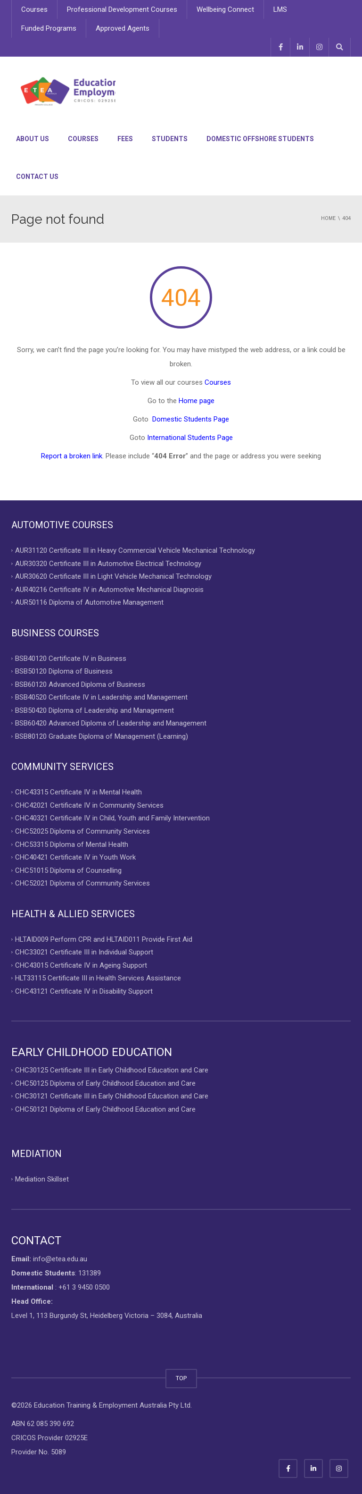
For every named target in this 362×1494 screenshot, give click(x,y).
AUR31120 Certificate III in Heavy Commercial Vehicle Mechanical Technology (135, 550)
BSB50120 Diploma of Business (64, 671)
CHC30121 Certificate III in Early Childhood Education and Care (111, 1096)
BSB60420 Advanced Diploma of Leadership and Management (110, 723)
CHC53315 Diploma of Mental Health (71, 844)
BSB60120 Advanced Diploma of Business (80, 684)
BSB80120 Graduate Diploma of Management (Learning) (101, 736)
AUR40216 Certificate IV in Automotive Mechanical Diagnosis (109, 589)
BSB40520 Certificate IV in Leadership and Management (101, 697)
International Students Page (190, 437)
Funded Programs (48, 28)
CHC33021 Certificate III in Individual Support (84, 952)
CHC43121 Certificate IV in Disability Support (84, 991)
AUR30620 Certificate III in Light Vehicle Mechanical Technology (113, 576)
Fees (125, 139)
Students (170, 139)
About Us (32, 139)
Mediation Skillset (42, 1179)
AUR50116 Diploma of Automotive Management (89, 602)
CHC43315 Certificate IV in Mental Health (78, 792)
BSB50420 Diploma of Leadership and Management (94, 710)
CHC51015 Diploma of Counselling (68, 870)
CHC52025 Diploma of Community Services (82, 831)
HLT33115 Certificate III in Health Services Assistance (98, 978)
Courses (34, 9)
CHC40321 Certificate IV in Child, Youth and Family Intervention (112, 818)
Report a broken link (71, 456)
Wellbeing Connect (225, 9)
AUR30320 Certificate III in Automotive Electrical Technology (108, 563)
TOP (181, 1378)
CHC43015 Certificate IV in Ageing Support (81, 965)
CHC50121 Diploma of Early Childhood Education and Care (105, 1109)
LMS (280, 9)
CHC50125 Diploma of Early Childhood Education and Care (105, 1083)
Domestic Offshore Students (260, 139)
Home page (196, 401)
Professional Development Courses (122, 9)
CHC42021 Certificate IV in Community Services (89, 805)
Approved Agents (122, 28)
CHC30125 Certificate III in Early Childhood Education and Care (111, 1070)
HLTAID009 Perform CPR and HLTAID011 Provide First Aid (103, 939)
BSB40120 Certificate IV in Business (70, 658)
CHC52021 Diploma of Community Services (82, 883)
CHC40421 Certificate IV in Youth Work (75, 857)
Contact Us (37, 176)
